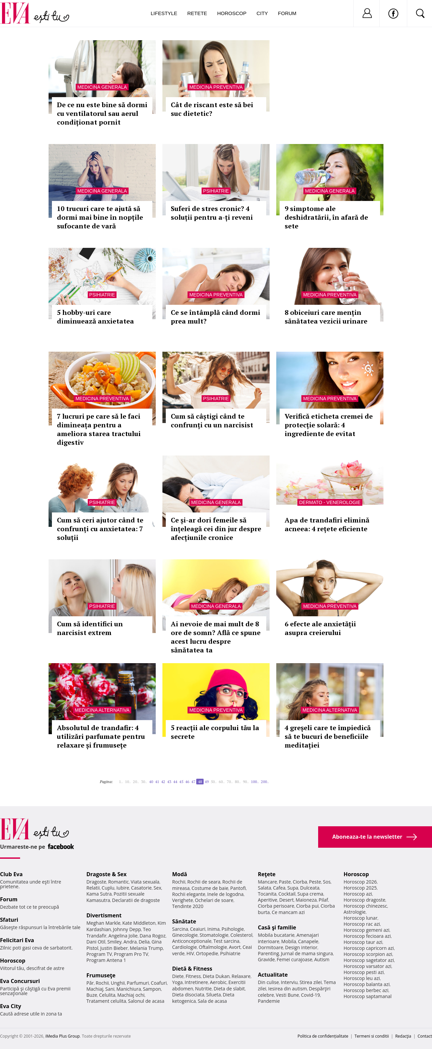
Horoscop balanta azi (366, 984)
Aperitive (267, 900)
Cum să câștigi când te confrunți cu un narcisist (212, 420)
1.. (121, 781)
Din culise (268, 982)
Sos (327, 882)
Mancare (267, 882)
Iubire (122, 888)
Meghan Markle (103, 923)
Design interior (301, 947)
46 (187, 781)
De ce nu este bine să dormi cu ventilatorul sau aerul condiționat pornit (102, 113)
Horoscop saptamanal (367, 996)
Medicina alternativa (102, 710)
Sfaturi (9, 919)
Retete (197, 13)
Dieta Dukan (216, 976)
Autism (322, 959)
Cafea (279, 888)
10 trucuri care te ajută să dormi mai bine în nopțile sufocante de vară (100, 217)
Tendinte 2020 (187, 906)
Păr (90, 983)
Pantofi (238, 888)
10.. (128, 781)
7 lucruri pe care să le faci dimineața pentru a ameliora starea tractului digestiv (99, 429)
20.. (136, 781)
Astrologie (355, 912)
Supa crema (310, 894)
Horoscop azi (358, 894)
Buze (91, 995)
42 (163, 781)
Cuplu (108, 888)
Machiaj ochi (130, 995)
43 (169, 781)
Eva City (10, 1006)
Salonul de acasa (146, 1001)
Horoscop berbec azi (366, 990)
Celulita (107, 995)
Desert (286, 900)
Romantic (118, 882)
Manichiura (129, 989)
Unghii (118, 983)
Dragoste (96, 882)
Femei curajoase (294, 959)
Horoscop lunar (360, 918)
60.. (222, 781)
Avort (234, 947)
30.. (144, 781)
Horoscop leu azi (362, 978)
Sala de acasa (212, 1001)
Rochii (102, 983)
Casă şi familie (277, 927)
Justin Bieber (114, 948)
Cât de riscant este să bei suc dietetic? (212, 109)
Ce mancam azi (288, 912)
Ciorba (300, 882)
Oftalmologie (213, 947)
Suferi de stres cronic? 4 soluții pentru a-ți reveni (212, 213)
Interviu (289, 982)
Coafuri (159, 983)
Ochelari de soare (214, 900)
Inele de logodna (225, 894)
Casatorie (141, 888)
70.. (230, 781)
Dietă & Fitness (192, 968)
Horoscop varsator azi (367, 966)
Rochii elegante (188, 894)
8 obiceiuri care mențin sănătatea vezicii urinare (326, 317)
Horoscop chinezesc (365, 906)
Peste (315, 882)
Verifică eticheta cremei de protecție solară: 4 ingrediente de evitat (329, 425)
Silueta (213, 994)
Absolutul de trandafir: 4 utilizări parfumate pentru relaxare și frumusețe (101, 736)
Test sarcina (226, 941)
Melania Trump (146, 948)
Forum (287, 13)
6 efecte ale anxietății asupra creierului (320, 628)
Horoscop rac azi (362, 924)
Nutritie (203, 988)
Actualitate (273, 974)
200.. (265, 781)
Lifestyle (164, 13)
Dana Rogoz (153, 935)
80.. (238, 781)
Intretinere (196, 982)
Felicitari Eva (17, 940)
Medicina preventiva (215, 87)
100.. (255, 781)
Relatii (93, 888)
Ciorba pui (307, 906)
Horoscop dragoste (364, 900)
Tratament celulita (106, 1001)
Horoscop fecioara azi (367, 936)
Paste (285, 882)
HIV (190, 953)
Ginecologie (185, 935)
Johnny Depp (127, 929)
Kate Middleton (139, 923)
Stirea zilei (310, 982)
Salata (264, 888)
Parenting (268, 953)
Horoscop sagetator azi (369, 960)
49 (207, 781)
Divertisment (104, 915)
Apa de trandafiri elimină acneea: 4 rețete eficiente (327, 524)
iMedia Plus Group (62, 1036)
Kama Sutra (99, 894)
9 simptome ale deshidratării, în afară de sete (326, 217)
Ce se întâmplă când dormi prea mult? (215, 317)
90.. (246, 781)
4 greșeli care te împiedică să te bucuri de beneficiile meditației (328, 736)
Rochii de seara (203, 882)
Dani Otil (95, 941)
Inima (213, 929)
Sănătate (184, 921)
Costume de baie (210, 888)
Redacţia (403, 1036)
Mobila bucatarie (276, 935)
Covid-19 (310, 995)
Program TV (99, 954)
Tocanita (267, 894)
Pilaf (323, 900)
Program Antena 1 (106, 960)
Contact (425, 1036)
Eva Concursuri (20, 981)
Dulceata (309, 888)
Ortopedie (207, 953)
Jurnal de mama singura (307, 953)
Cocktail (286, 894)
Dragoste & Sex (106, 874)
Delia (144, 941)
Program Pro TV (131, 954)
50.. (214, 781)
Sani (110, 989)
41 (157, 781)
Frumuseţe (101, 975)
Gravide (266, 959)
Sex (157, 888)
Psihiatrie (216, 191)
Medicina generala (102, 87)
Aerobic (218, 982)
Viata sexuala (145, 882)
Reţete (267, 874)
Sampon (152, 989)
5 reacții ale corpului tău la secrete (215, 732)
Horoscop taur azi (363, 942)
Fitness (193, 976)
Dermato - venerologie (329, 502)
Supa (292, 888)
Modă (179, 874)
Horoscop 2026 (360, 882)
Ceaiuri (198, 929)
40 (151, 781)
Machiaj (94, 989)
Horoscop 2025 (360, 888)
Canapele (308, 941)
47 (193, 781)
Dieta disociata (188, 994)
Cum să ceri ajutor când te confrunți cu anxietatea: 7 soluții (100, 528)
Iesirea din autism (287, 988)
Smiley (114, 941)
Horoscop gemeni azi (366, 930)
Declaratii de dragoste (136, 900)
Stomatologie (214, 935)
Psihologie (233, 929)
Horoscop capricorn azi (369, 948)
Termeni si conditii (372, 1036)
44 (175, 781)
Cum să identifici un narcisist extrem (90, 628)
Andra (130, 941)
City (262, 13)
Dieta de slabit (229, 988)
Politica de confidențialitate (323, 1036)
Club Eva (11, 874)
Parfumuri (138, 983)
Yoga (177, 982)
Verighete (182, 900)
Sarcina (180, 929)
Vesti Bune (287, 995)
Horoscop (231, 13)
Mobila (288, 941)
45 (181, 781)
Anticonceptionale (192, 941)
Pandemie (269, 1001)
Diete (178, 976)
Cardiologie (184, 947)
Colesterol (241, 935)
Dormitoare (270, 947)
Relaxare (241, 976)
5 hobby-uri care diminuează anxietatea (95, 317)
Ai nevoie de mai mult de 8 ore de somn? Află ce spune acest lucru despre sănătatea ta (216, 636)
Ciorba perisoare (276, 906)
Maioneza (306, 900)
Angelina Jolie (123, 935)
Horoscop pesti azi (364, 972)
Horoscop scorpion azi (368, 954)
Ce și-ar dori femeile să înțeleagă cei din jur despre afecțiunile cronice (216, 528)
